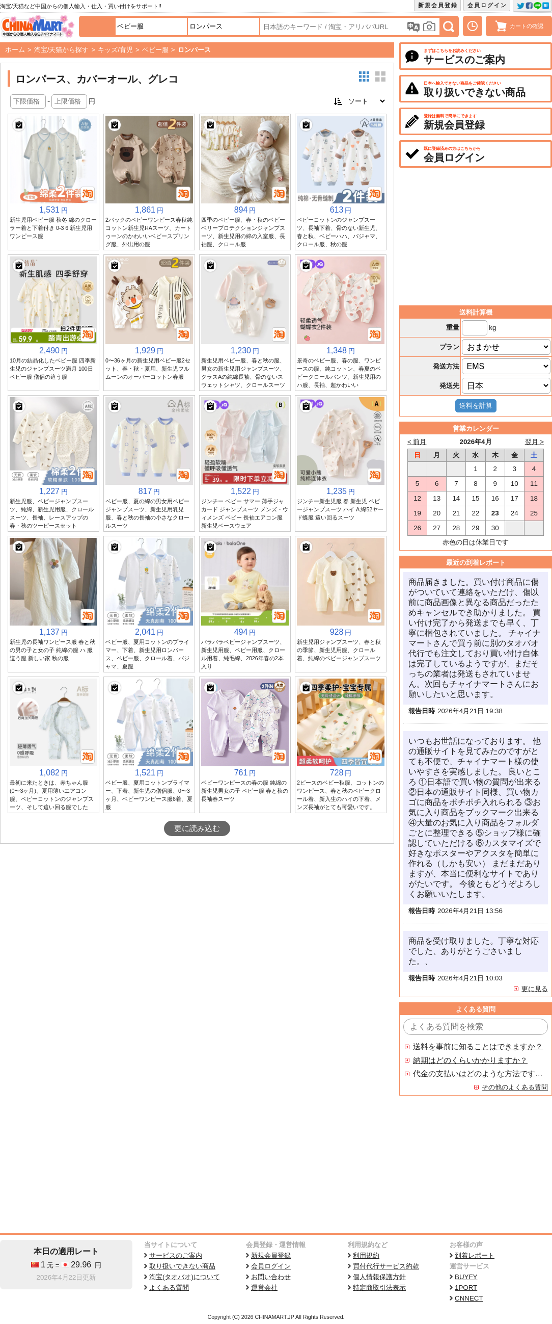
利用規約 (366, 1255)
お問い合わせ (271, 1277)
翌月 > (534, 442)
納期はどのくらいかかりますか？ (470, 1060)
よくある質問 (169, 1287)
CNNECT (469, 1298)
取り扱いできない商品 (182, 1266)
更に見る (534, 989)
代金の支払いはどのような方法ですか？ (478, 1074)
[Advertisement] (197, 920)
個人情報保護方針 (379, 1277)
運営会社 (264, 1287)
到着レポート (474, 1255)
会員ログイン (487, 5)
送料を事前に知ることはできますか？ (478, 1047)
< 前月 (417, 442)
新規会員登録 (438, 5)
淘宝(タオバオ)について (184, 1277)
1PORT (466, 1287)
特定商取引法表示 (379, 1287)
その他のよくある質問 (515, 1087)
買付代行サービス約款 (386, 1266)
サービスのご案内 (175, 1255)
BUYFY (466, 1277)
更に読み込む (197, 828)
